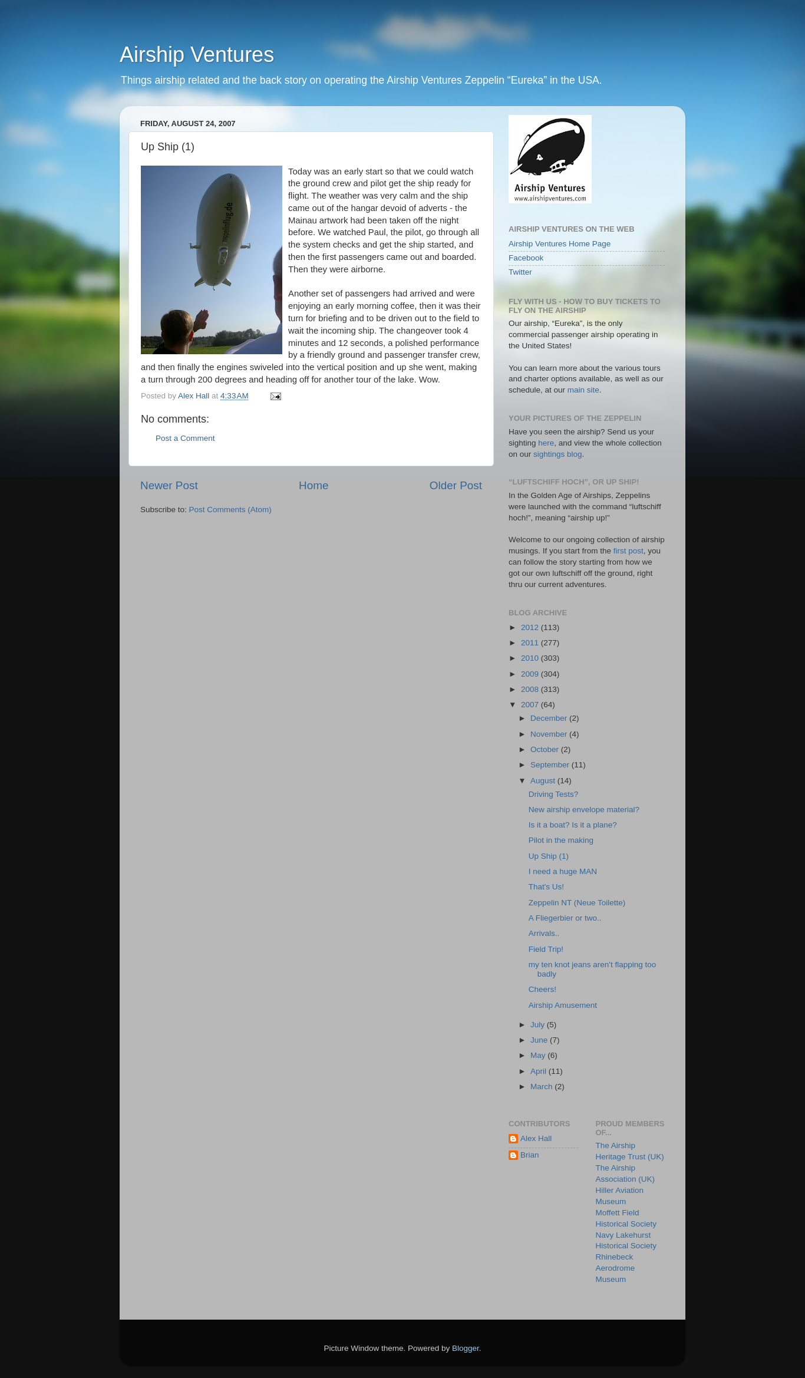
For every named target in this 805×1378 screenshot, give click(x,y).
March (542, 1086)
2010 (531, 658)
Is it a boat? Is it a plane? (573, 824)
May (538, 1055)
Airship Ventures (197, 54)
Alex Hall (536, 1138)
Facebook (526, 257)
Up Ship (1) (549, 856)
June (540, 1040)
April (539, 1071)
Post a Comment (185, 438)
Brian (529, 1154)
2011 (531, 642)
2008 (531, 689)
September (551, 764)
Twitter (520, 272)
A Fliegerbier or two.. (565, 918)
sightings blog (557, 454)
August (543, 780)
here (546, 443)
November (549, 734)
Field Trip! (546, 949)
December (549, 718)
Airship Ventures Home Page (560, 243)
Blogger (465, 1348)
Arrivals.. (544, 933)
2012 (531, 627)
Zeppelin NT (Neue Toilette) (577, 902)
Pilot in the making (561, 840)
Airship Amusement (563, 1005)
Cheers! (542, 989)
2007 (531, 704)
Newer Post (169, 485)
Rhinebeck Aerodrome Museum (615, 1268)
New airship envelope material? (584, 809)
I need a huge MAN (563, 871)
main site (583, 389)
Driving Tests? (554, 794)
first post (628, 550)
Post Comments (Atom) (230, 509)
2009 (531, 674)
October (545, 749)
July (538, 1024)
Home (313, 485)
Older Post (456, 485)
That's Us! (546, 886)
